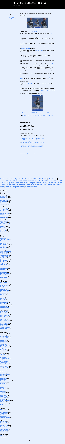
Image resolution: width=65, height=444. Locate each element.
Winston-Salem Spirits (4, 307)
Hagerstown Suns (3, 240)
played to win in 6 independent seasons (32, 141)
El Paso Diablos (3, 269)
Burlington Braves (4, 336)
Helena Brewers (3, 415)
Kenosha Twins (3, 340)
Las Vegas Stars (3, 226)
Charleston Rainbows (4, 358)
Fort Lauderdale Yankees (5, 315)
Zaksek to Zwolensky (31, 187)
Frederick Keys (3, 299)
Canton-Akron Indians (4, 239)
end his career (24, 74)
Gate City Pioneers (4, 412)
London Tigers (3, 243)
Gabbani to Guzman (11, 181)
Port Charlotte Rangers (5, 320)
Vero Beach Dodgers (4, 326)
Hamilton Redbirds (4, 394)
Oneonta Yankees (3, 397)
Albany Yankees (3, 238)
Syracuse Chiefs (3, 214)
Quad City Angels (4, 344)
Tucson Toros (3, 231)
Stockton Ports (3, 293)
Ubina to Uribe (41, 185)
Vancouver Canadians (4, 233)
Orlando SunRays (3, 264)
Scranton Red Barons (4, 209)
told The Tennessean (34, 31)
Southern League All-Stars (5, 251)
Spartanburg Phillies (4, 367)
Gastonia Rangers (3, 362)
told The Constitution (43, 90)
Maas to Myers (19, 183)
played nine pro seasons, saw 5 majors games (32, 138)
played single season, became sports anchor (32, 136)
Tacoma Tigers (3, 230)
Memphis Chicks (3, 263)
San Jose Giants (3, 291)
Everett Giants (3, 379)
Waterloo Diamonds (4, 349)
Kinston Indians (3, 301)
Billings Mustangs (3, 409)
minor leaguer (11, 17)
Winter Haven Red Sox (4, 328)
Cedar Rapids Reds (4, 337)
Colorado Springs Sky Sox (5, 223)
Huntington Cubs (4, 425)
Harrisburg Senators (4, 242)
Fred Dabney (22, 29)
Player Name (18, 7)
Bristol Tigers (3, 421)
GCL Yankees (3, 437)
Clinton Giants (3, 339)
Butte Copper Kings (4, 411)
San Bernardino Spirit (4, 290)
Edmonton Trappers (4, 225)
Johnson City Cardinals (5, 426)
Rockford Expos (3, 345)
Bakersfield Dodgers (4, 282)
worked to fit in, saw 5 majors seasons (32, 139)
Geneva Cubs (3, 392)
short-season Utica (39, 50)
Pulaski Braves (3, 432)
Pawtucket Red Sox (4, 210)
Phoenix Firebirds (3, 227)
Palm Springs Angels (4, 285)
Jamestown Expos (3, 395)
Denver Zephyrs (3, 196)
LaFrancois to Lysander (7, 183)
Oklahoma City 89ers (4, 202)
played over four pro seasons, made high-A (32, 142)
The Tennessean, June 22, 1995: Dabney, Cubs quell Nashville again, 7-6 (35, 114)
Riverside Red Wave (4, 288)
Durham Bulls (3, 298)
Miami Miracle (3, 318)
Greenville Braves (3, 257)
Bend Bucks (2, 375)
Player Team (24, 7)
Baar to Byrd (14, 179)
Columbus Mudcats (4, 256)
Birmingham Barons (4, 252)
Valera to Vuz (51, 185)
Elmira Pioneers (3, 390)
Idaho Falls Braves (3, 416)
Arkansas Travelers (4, 268)
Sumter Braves (3, 369)
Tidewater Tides (3, 216)
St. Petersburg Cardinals (5, 323)
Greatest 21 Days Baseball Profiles (29, 3)
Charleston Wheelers (4, 360)
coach (23, 153)
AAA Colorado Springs (29, 83)
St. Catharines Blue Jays (5, 400)
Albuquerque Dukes (4, 221)
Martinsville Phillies (4, 429)
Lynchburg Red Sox (4, 302)
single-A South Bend (29, 53)
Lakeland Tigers (3, 316)
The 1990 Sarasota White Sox (39, 119)
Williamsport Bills (3, 247)
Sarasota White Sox (12, 18)
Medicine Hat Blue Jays (5, 417)
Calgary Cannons (3, 222)
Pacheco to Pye (51, 183)
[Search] (54, 3)
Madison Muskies (3, 341)
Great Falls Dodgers (4, 413)
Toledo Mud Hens (4, 217)
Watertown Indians (4, 403)
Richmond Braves (3, 212)
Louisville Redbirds (4, 200)
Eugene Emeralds (3, 378)
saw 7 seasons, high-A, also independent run (32, 146)
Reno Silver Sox (3, 286)
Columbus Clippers (4, 208)
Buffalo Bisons (3, 195)
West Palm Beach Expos (5, 327)
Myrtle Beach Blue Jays (4, 365)
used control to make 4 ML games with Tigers (32, 143)
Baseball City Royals (4, 311)
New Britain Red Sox (4, 244)
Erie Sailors (2, 391)
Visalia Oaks (2, 294)
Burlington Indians (4, 422)
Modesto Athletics (4, 284)
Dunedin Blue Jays (4, 314)
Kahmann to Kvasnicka (56, 181)
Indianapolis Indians (4, 197)
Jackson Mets (3, 271)
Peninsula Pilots (3, 303)
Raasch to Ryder (10, 185)
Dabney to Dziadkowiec (40, 179)
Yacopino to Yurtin (18, 187)
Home (14, 7)
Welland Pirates (3, 404)
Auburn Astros (3, 387)
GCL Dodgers (3, 435)
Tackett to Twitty (31, 185)
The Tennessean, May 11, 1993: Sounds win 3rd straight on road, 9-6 (35, 112)
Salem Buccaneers (3, 306)
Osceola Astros (3, 319)
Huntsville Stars (3, 261)
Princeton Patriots (4, 430)
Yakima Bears (2, 383)
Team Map (30, 7)
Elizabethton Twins (4, 424)
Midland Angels (3, 272)
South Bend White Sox (4, 346)
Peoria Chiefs (2, 343)
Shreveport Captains (4, 274)
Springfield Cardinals (4, 348)
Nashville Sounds (3, 201)
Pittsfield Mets (3, 399)
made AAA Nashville (27, 58)
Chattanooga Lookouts (5, 255)
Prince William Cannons (5, 305)
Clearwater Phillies (4, 312)
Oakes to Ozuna (41, 183)
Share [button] (21, 151)
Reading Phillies (3, 246)
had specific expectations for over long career (32, 145)
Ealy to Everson (52, 179)
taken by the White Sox (36, 46)
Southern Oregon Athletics (5, 380)
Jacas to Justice (43, 181)
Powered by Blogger (32, 440)
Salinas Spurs (2, 289)
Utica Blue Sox (3, 401)
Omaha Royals (3, 204)
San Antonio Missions (4, 273)
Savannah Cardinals (4, 366)
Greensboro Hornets (4, 363)
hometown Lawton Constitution (34, 86)
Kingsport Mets (3, 428)
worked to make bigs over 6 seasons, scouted (32, 147)
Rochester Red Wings (4, 213)
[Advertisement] (37, 163)
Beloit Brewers (3, 335)
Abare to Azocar (5, 179)
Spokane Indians (3, 382)
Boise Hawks (2, 377)
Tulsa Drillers (3, 276)
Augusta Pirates (3, 356)
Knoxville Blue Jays (4, 260)
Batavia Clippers (3, 388)
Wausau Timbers (3, 350)
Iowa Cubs (2, 199)
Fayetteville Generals (4, 361)
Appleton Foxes (3, 333)
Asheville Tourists (3, 354)
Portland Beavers (3, 229)
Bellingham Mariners (4, 374)
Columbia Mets (3, 357)
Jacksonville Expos (4, 259)
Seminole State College (25, 48)
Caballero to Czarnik (25, 179)
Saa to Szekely (20, 185)
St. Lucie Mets (3, 322)
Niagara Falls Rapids (4, 396)
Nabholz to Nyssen (29, 183)
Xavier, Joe (8, 187)
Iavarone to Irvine (33, 181)
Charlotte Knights (4, 254)
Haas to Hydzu (22, 181)
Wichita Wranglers (4, 277)
